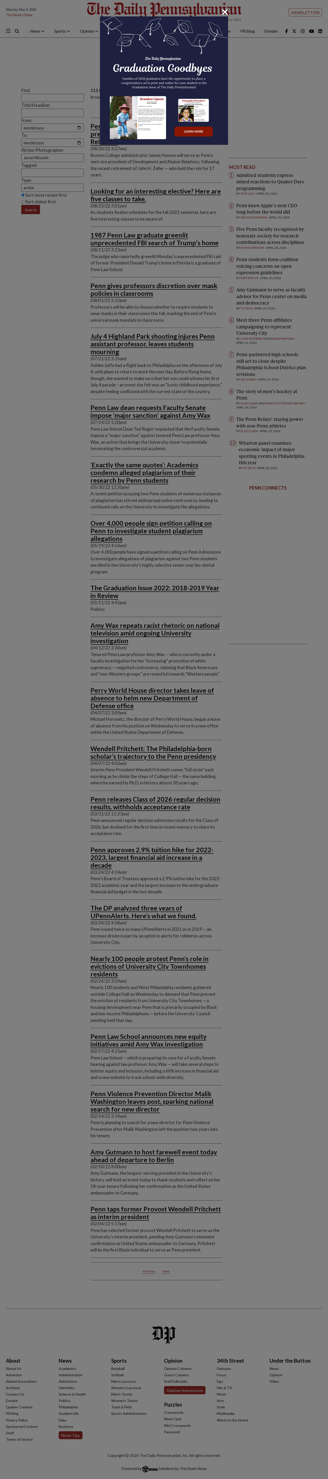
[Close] (225, 12)
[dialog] (164, 739)
